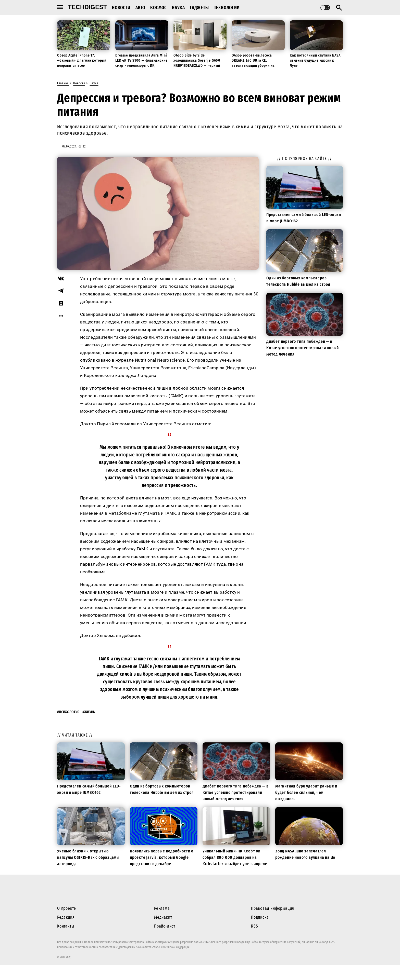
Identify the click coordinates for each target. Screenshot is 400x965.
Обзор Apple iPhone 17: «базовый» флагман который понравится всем (81, 60)
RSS (254, 926)
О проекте (66, 908)
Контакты (65, 926)
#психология (68, 712)
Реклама (162, 908)
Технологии (227, 7)
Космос (158, 7)
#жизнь (88, 712)
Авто (140, 7)
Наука (178, 7)
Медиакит (163, 917)
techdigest (87, 7)
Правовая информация (272, 908)
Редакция (65, 917)
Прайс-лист (164, 926)
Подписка (260, 917)
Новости (121, 7)
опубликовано (95, 360)
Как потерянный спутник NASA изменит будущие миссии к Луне (315, 60)
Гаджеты (199, 7)
